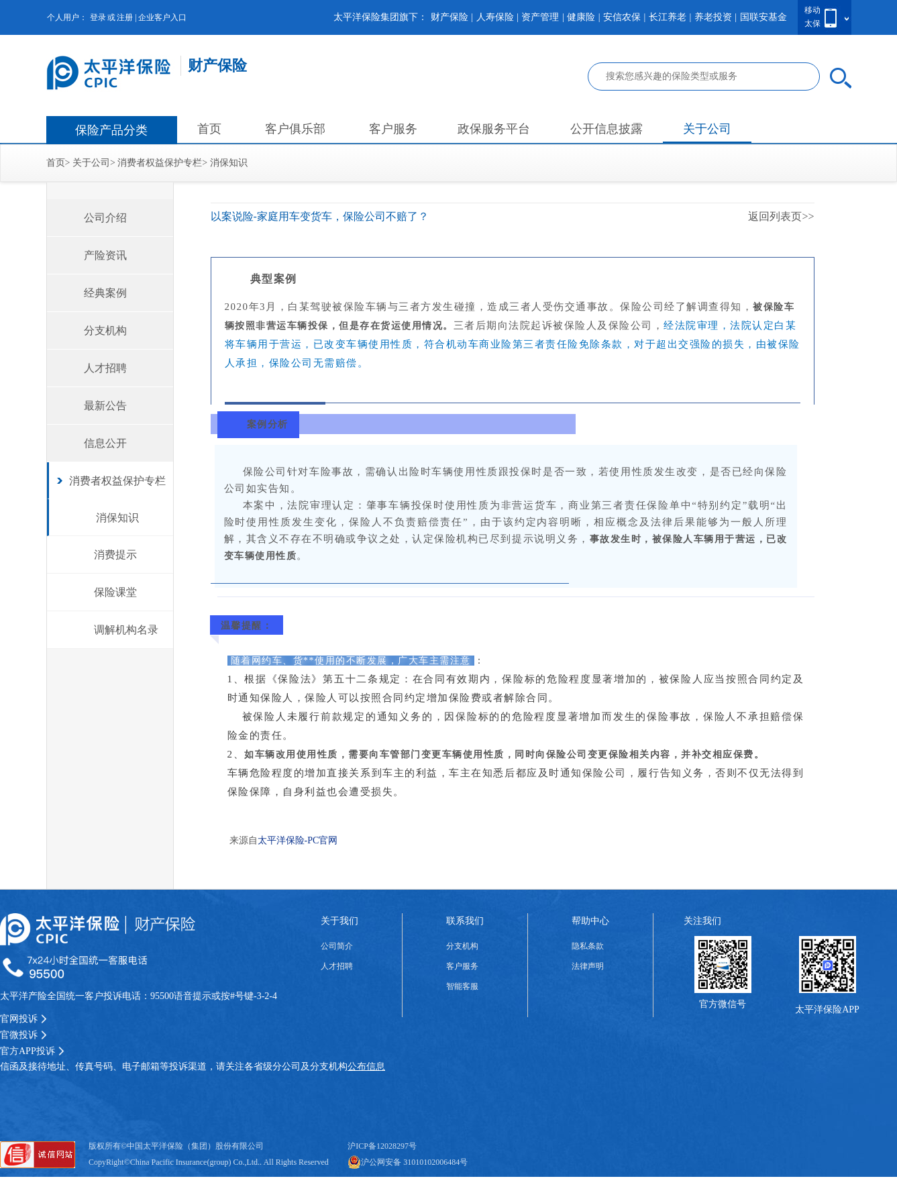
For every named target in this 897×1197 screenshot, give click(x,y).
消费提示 (115, 554)
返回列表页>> (781, 216)
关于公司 (707, 129)
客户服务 (393, 129)
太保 (812, 23)
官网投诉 (23, 1019)
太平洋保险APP (827, 1009)
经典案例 (105, 293)
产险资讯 (105, 255)
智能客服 (462, 986)
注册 (125, 17)
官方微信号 (722, 1004)
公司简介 (337, 946)
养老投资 (713, 17)
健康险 (581, 17)
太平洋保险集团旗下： (380, 17)
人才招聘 (105, 368)
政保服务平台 (494, 129)
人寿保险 (495, 17)
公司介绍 (105, 217)
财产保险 (449, 17)
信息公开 (105, 443)
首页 (209, 129)
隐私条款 (588, 946)
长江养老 (667, 17)
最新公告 (105, 405)
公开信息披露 (606, 129)
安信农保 (622, 17)
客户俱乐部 (295, 129)
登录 (98, 17)
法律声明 (588, 966)
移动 (812, 10)
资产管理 (540, 17)
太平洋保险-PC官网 (298, 840)
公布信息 (366, 1066)
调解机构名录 (126, 629)
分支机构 (105, 330)
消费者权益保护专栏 (159, 163)
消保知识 (229, 163)
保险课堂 (115, 592)
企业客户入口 (162, 17)
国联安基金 (763, 17)
